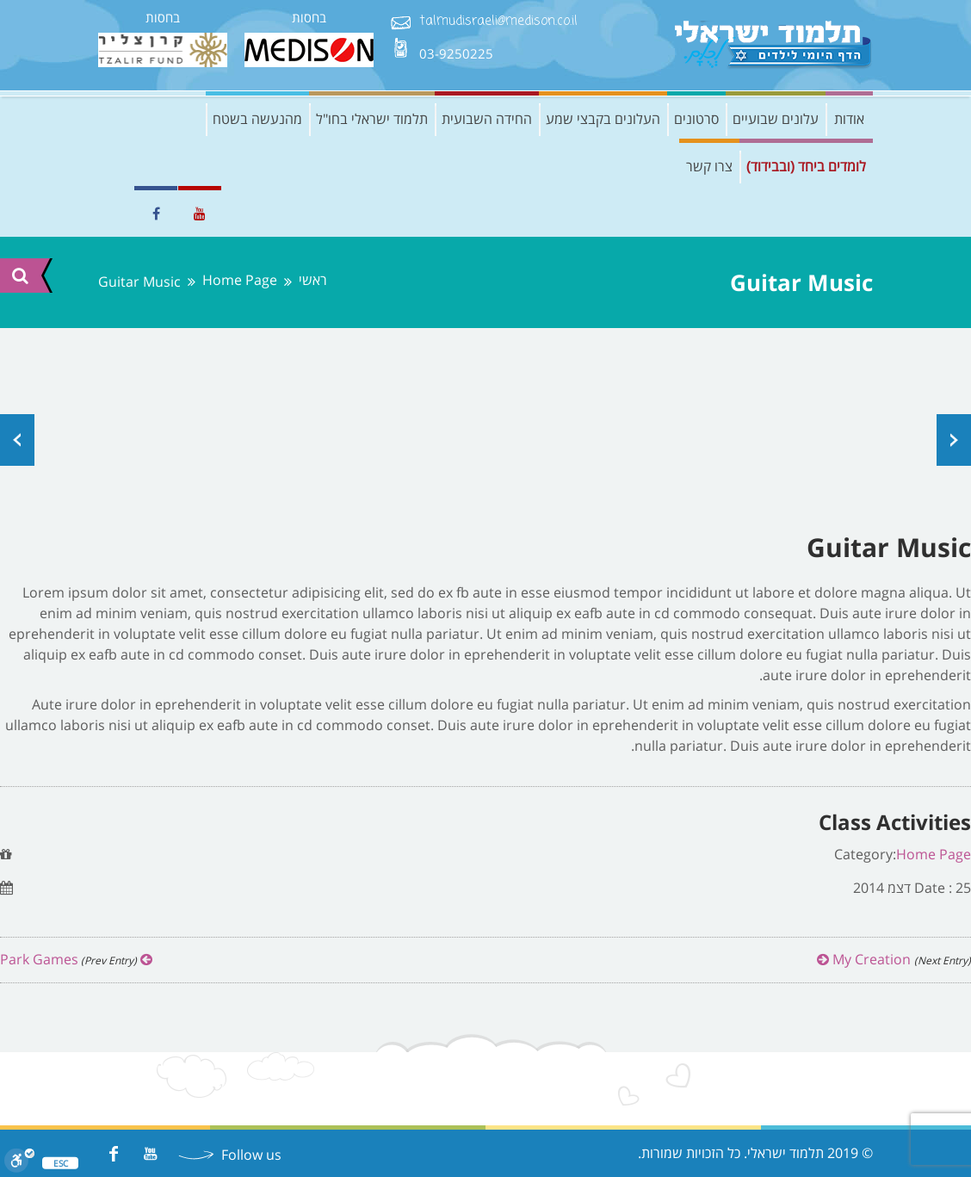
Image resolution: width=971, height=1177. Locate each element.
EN (111, 213)
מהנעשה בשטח (257, 118)
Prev (17, 440)
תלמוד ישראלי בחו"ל (372, 118)
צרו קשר (709, 166)
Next (954, 440)
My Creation (894, 959)
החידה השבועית (487, 118)
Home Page (239, 280)
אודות (849, 118)
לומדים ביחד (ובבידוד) (806, 166)
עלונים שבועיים (776, 118)
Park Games (76, 959)
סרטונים (696, 118)
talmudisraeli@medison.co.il (498, 22)
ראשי (313, 280)
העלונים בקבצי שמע (603, 118)
